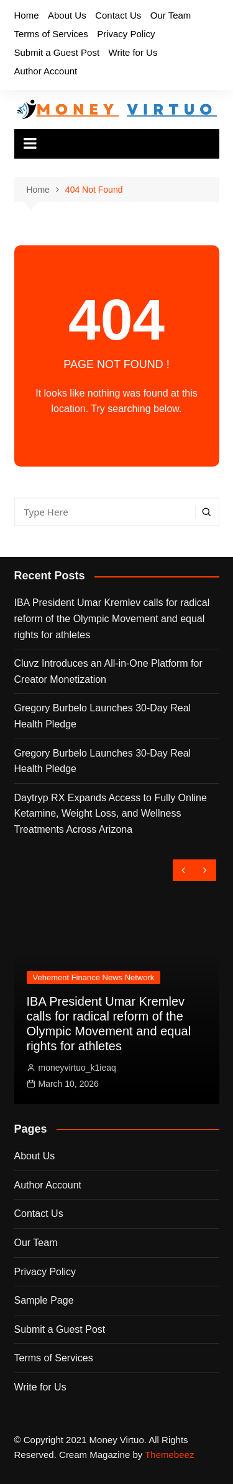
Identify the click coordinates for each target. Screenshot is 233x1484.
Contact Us (118, 15)
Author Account (46, 71)
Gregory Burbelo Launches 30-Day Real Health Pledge (102, 716)
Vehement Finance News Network (94, 977)
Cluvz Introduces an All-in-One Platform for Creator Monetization (108, 671)
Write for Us (133, 52)
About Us (67, 15)
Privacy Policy (126, 34)
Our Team (170, 15)
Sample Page (44, 1300)
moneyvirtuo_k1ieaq (77, 1068)
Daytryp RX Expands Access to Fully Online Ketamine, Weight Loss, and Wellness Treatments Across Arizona (110, 813)
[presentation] (183, 870)
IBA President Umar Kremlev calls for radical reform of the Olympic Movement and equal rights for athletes (112, 618)
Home (26, 15)
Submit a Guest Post (57, 52)
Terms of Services (51, 34)
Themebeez (169, 1454)
